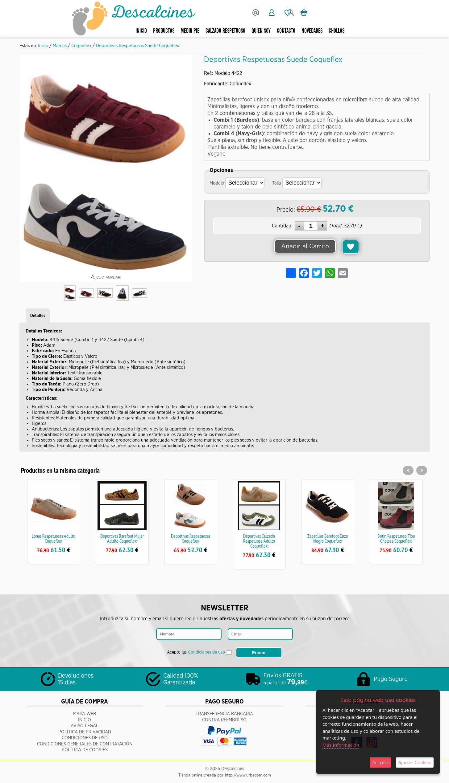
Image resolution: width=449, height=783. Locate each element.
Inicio (141, 31)
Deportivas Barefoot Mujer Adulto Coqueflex (122, 538)
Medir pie (190, 31)
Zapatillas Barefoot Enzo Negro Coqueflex (327, 538)
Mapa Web (84, 713)
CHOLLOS (336, 31)
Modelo (217, 183)
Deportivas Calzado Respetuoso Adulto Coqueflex (259, 541)
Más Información (341, 745)
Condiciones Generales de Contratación (84, 742)
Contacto (286, 31)
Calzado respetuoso (225, 31)
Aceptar (380, 762)
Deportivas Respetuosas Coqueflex (190, 538)
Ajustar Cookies (414, 762)
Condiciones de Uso (85, 737)
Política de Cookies (85, 749)
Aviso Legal (84, 725)
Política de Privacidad (84, 730)
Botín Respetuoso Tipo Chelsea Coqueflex (396, 538)
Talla (276, 183)
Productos (163, 31)
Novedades (311, 31)
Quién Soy (261, 31)
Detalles (37, 315)
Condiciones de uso (206, 652)
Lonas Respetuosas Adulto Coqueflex (53, 538)
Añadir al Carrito (305, 246)
